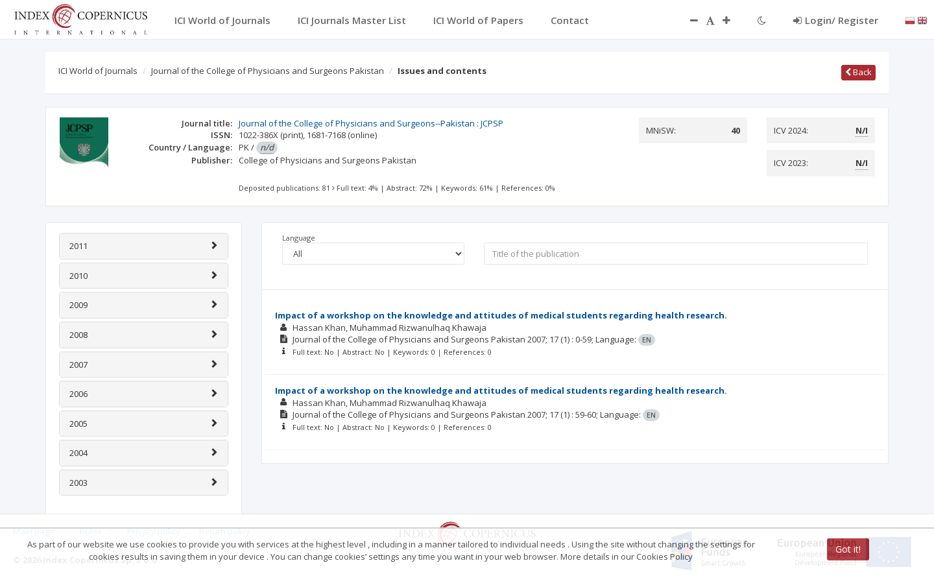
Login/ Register (835, 20)
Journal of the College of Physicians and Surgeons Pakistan (267, 71)
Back (858, 72)
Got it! (848, 549)
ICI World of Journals (98, 71)
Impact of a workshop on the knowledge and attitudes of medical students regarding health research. (501, 315)
